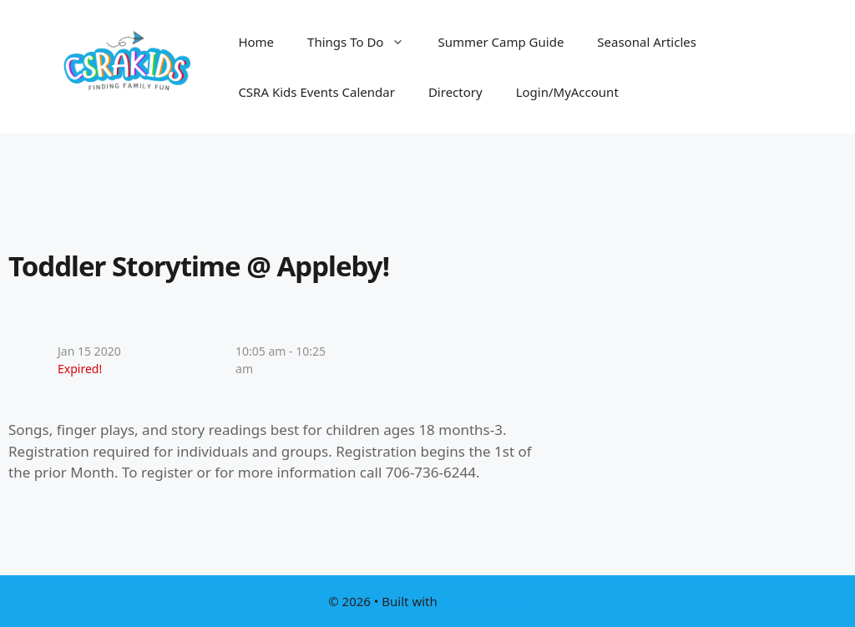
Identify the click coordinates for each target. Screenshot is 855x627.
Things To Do (364, 42)
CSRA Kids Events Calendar (316, 91)
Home (256, 41)
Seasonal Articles (646, 41)
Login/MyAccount (567, 91)
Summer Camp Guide (501, 41)
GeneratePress (484, 601)
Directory (455, 91)
